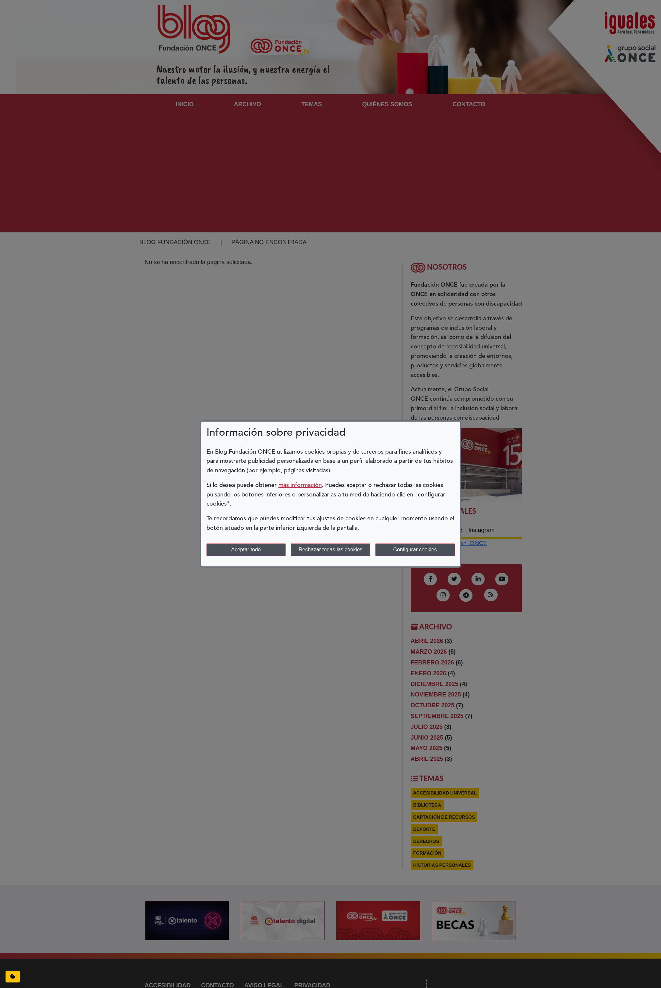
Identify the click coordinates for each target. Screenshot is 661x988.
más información (300, 485)
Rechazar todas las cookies (331, 549)
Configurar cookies (415, 549)
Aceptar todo (246, 549)
